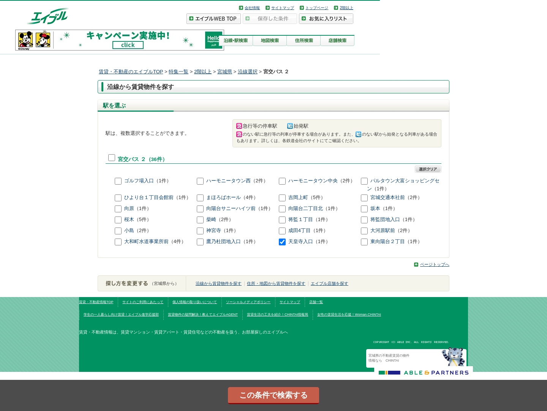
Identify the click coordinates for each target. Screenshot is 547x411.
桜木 (129, 220)
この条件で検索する (273, 395)
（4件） (249, 198)
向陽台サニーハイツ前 (231, 209)
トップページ (316, 8)
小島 (129, 231)
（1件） (162, 180)
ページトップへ (434, 264)
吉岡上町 (298, 198)
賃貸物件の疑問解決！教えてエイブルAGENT (203, 314)
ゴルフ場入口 (139, 180)
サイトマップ (282, 8)
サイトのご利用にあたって (142, 302)
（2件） (259, 180)
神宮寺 (213, 231)
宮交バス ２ (132, 159)
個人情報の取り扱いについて (194, 302)
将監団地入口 (385, 220)
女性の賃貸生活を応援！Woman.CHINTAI (349, 314)
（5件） (317, 198)
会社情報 (252, 8)
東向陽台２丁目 (387, 242)
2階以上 (346, 8)
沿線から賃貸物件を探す (219, 283)
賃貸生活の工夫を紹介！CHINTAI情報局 (277, 314)
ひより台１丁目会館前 (149, 198)
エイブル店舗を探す (329, 283)
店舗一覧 (316, 302)
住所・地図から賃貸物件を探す (276, 283)
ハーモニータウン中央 (313, 180)
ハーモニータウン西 (228, 180)
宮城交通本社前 (387, 198)
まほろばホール (223, 198)
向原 (129, 209)
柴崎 (211, 220)
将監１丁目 (300, 220)
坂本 (375, 209)
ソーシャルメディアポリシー (248, 302)
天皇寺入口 (300, 242)
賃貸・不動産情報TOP (96, 302)
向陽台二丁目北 (305, 209)
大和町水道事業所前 (146, 242)
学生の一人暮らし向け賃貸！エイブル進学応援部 (121, 314)
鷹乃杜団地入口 (223, 242)
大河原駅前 (382, 231)
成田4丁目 (299, 231)
